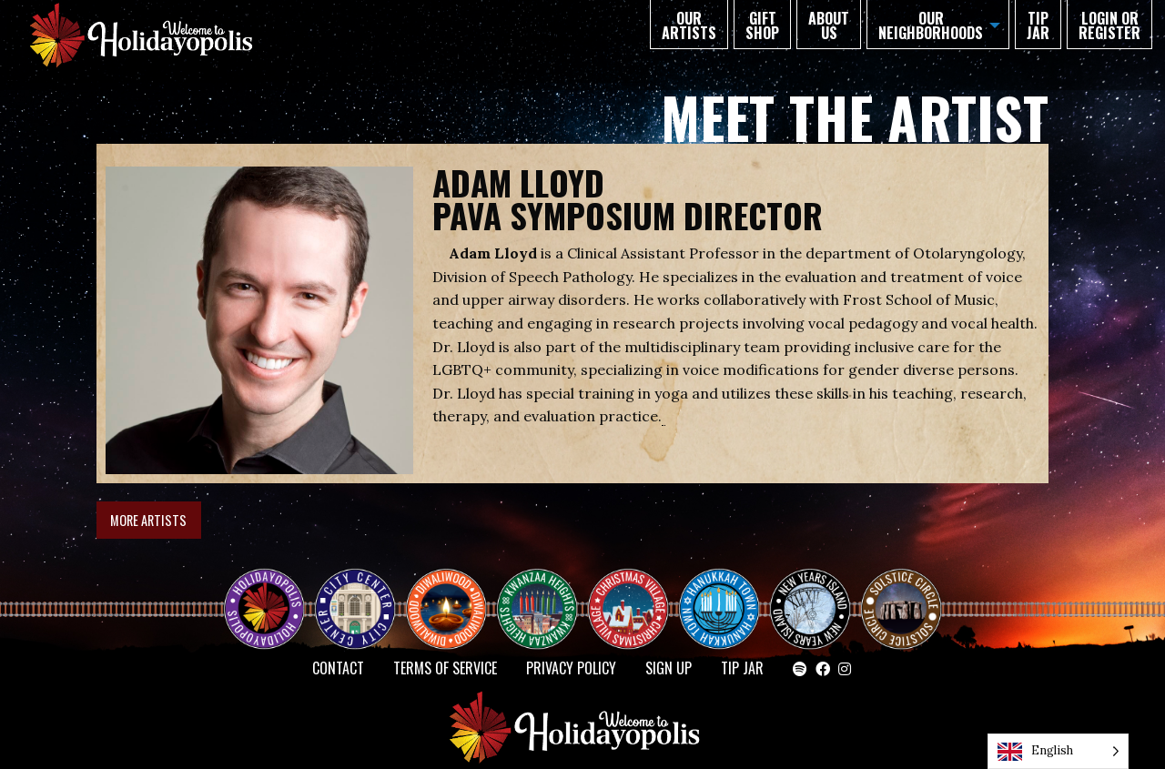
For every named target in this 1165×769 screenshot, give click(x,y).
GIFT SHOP (762, 25)
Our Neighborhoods (930, 25)
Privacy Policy (571, 668)
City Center (353, 593)
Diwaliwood (453, 586)
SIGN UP (668, 668)
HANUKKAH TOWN (726, 593)
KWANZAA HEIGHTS (544, 593)
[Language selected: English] (1058, 751)
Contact (338, 668)
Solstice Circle (902, 593)
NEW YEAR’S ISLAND (811, 600)
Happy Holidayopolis (271, 593)
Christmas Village (635, 593)
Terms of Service (445, 668)
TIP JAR (1038, 25)
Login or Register (1109, 25)
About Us (828, 25)
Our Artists (689, 25)
